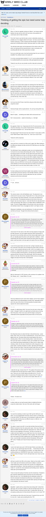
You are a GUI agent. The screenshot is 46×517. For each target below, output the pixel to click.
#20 (44, 411)
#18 (44, 379)
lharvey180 (4, 26)
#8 (44, 168)
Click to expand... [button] (27, 227)
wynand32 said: (14, 263)
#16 (44, 318)
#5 (44, 112)
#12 (44, 243)
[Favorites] (37, 7)
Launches (16, 5)
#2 (44, 66)
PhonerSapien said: (15, 356)
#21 (44, 423)
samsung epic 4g (18, 26)
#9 (44, 180)
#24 (44, 484)
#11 (44, 214)
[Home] (36, 7)
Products (7, 5)
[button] (11, 8)
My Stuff (8, 8)
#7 (44, 141)
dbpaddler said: (14, 217)
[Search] (44, 8)
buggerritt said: (14, 382)
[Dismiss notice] (44, 12)
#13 (44, 260)
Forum (24, 5)
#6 (44, 123)
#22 (44, 444)
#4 (44, 99)
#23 (44, 458)
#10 (44, 191)
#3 (44, 82)
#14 (44, 279)
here (5, 14)
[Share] (42, 29)
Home (3, 8)
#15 (44, 307)
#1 (44, 29)
